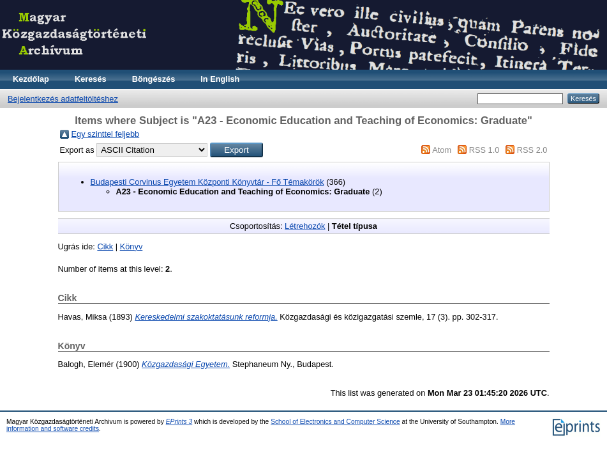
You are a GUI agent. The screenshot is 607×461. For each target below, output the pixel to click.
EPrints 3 (179, 421)
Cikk (105, 246)
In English (219, 79)
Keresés (91, 79)
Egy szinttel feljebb (105, 134)
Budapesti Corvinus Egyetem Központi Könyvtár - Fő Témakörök (207, 182)
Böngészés (154, 79)
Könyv (131, 246)
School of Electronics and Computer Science (335, 421)
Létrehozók (305, 226)
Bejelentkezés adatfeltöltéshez (63, 99)
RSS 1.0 (484, 150)
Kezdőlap (31, 79)
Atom (441, 150)
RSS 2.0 (532, 150)
